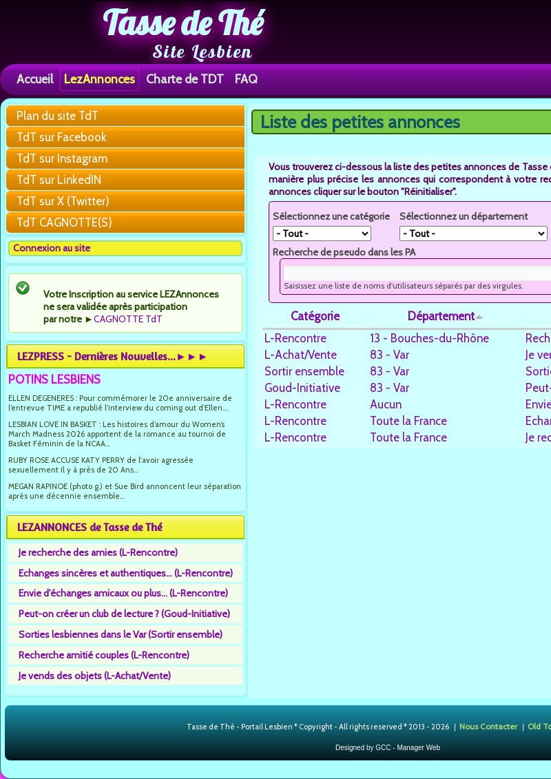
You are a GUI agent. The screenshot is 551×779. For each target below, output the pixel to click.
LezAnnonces (99, 79)
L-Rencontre (295, 338)
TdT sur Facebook (62, 137)
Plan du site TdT (57, 116)
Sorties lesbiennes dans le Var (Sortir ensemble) (120, 634)
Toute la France (408, 421)
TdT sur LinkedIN (59, 180)
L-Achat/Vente (300, 355)
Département (446, 316)
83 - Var (389, 355)
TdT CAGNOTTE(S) (64, 222)
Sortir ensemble (304, 371)
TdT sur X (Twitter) (63, 201)
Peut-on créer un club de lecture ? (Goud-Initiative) (124, 613)
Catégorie (315, 316)
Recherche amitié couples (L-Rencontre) (104, 655)
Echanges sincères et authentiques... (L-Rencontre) (126, 573)
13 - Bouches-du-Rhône (429, 338)
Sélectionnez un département (463, 216)
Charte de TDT (185, 79)
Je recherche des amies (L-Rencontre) (98, 552)
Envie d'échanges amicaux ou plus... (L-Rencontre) (123, 593)
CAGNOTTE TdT (128, 319)
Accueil (35, 79)
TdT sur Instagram (62, 158)
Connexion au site (51, 248)
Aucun (386, 404)
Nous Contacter (488, 726)
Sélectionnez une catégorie (331, 216)
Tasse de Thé (183, 22)
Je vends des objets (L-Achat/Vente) (95, 675)
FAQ (246, 79)
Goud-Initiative (302, 388)
